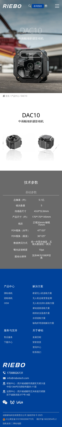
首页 (7, 96)
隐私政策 (7, 423)
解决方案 (38, 286)
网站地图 (17, 423)
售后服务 (8, 337)
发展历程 (37, 337)
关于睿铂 (38, 330)
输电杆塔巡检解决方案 (43, 322)
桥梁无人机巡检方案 (42, 293)
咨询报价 (38, 5)
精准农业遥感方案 (41, 313)
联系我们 (31, 53)
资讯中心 (37, 347)
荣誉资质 (37, 342)
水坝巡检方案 (39, 318)
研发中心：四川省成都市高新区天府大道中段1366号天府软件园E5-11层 (26, 385)
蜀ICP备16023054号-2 (46, 419)
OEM (6, 303)
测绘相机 (8, 293)
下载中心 (8, 342)
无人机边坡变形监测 (42, 298)
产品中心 (15, 96)
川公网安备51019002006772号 (20, 419)
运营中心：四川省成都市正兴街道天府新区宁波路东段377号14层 (26, 393)
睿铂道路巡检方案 (41, 308)
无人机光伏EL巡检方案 (43, 303)
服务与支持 (10, 330)
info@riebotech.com (18, 378)
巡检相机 (8, 298)
